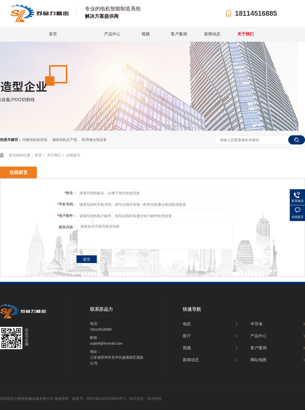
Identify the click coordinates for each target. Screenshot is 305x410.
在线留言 (73, 155)
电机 (187, 324)
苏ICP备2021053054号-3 (106, 399)
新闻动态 (212, 34)
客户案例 (179, 34)
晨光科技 (154, 399)
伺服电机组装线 (34, 140)
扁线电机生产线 (64, 140)
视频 (146, 34)
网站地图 (258, 360)
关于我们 (245, 34)
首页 (53, 34)
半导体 (256, 324)
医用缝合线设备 (94, 140)
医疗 (187, 336)
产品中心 (112, 34)
